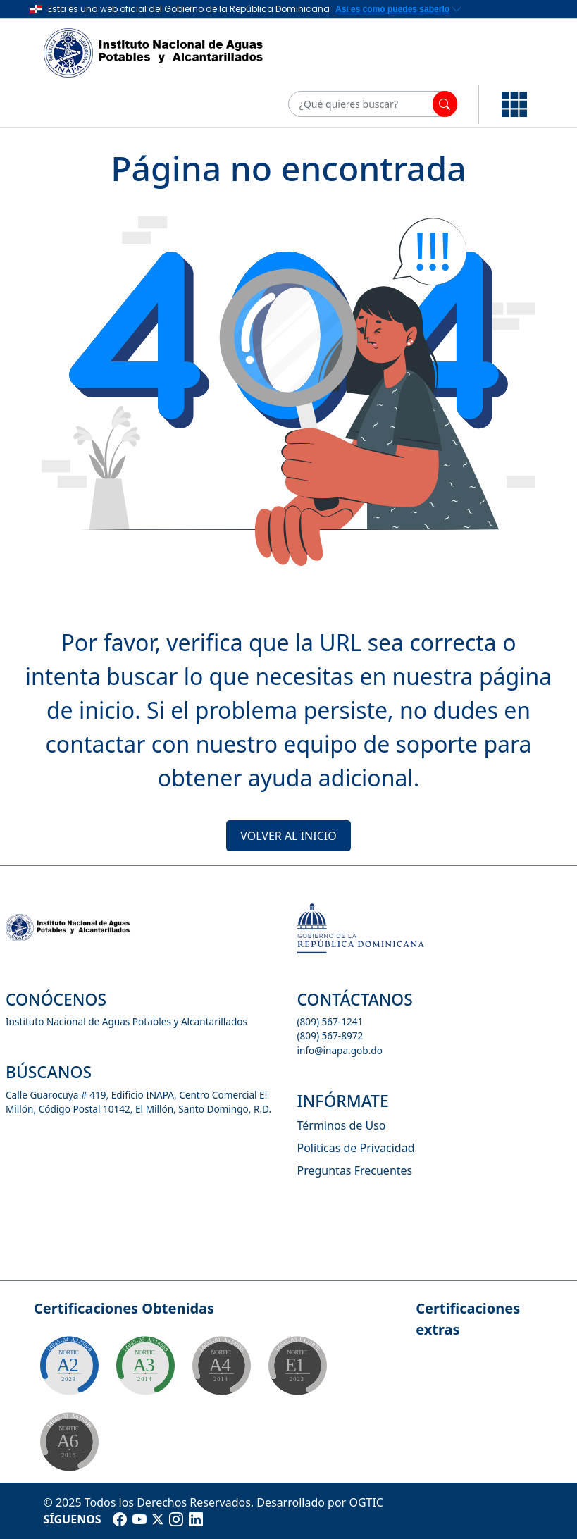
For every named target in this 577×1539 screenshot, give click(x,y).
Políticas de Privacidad (356, 1148)
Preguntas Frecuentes (355, 1170)
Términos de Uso (341, 1125)
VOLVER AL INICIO (288, 835)
